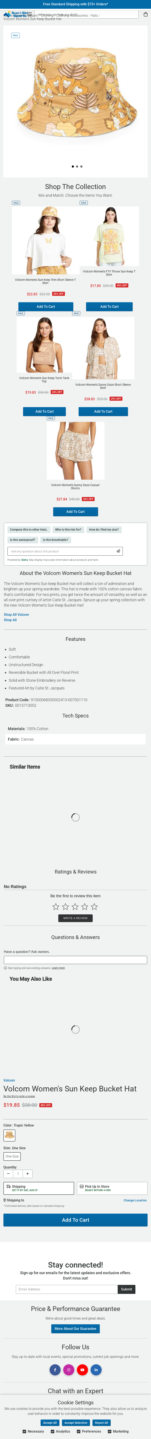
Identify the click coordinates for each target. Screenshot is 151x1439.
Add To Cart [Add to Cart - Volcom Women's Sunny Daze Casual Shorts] (75, 512)
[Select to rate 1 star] (55, 906)
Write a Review (75, 918)
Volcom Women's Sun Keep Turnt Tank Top (44, 379)
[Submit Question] (118, 551)
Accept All (50, 1422)
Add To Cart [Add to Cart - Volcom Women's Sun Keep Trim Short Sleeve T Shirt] (46, 307)
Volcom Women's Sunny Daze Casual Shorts (75, 487)
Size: (14, 1148)
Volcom (9, 1080)
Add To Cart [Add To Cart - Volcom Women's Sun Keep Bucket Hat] (75, 1220)
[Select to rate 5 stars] (94, 906)
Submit (126, 1289)
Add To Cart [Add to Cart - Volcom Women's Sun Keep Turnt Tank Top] (44, 411)
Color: (18, 1125)
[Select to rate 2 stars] (65, 906)
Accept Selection (76, 1422)
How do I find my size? (104, 529)
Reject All (101, 1422)
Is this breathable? (55, 540)
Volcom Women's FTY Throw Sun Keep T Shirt (109, 273)
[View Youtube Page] (82, 1369)
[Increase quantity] (27, 1174)
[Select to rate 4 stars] (84, 906)
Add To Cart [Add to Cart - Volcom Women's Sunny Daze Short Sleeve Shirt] (103, 411)
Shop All (10, 620)
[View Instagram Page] (68, 1369)
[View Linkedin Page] (96, 1369)
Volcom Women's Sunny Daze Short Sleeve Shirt (103, 386)
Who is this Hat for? (68, 529)
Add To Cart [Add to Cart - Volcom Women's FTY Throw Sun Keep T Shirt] (109, 307)
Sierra (24, 560)
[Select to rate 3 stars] (75, 906)
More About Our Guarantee (75, 1329)
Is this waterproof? (22, 540)
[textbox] (75, 960)
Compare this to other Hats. (28, 529)
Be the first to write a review (19, 1096)
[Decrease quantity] (8, 1174)
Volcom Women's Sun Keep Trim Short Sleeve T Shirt (45, 281)
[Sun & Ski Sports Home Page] (15, 14)
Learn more (58, 967)
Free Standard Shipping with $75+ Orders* (75, 4)
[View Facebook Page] (55, 1369)
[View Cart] (146, 14)
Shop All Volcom (16, 614)
